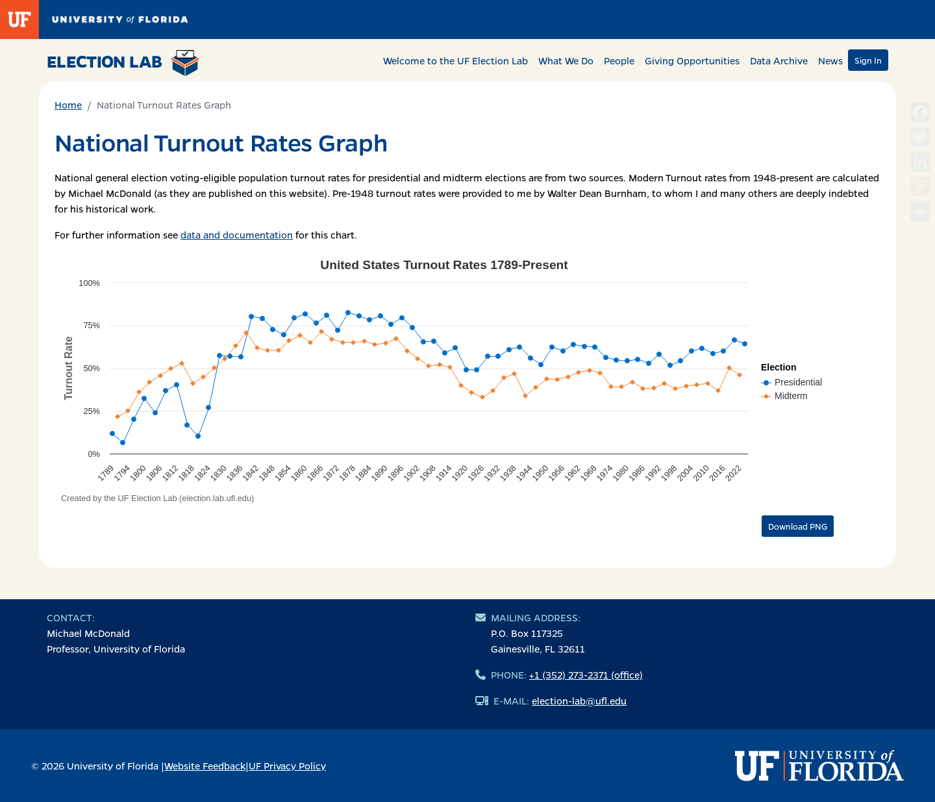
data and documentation (237, 234)
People (619, 60)
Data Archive (779, 60)
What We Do (565, 60)
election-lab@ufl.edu (579, 700)
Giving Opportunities (692, 60)
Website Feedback (204, 765)
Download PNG (797, 526)
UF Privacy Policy (287, 765)
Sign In (868, 60)
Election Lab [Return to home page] (123, 63)
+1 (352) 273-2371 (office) (586, 674)
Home (68, 104)
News (830, 60)
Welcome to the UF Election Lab (455, 60)
